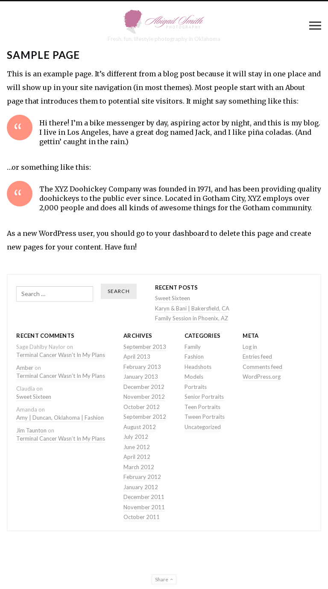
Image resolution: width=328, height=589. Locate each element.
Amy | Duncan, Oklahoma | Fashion (60, 417)
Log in (250, 346)
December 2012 (143, 386)
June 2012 (136, 447)
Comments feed (262, 366)
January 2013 (140, 376)
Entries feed (257, 356)
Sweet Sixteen (172, 298)
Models (193, 376)
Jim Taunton (31, 430)
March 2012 (138, 467)
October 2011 (141, 517)
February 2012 (142, 476)
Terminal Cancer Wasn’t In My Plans (60, 354)
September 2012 (144, 416)
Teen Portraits (202, 406)
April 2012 (136, 456)
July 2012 (135, 436)
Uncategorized (202, 427)
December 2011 (143, 496)
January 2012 (140, 487)
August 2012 (139, 427)
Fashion (194, 356)
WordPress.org (262, 376)
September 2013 (144, 346)
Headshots (197, 366)
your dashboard (182, 233)
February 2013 (142, 366)
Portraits (195, 386)
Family (192, 346)
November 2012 (144, 396)
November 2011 (144, 507)
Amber (24, 367)
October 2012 (141, 406)
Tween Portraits (204, 416)
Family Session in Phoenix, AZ (191, 318)
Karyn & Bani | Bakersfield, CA (192, 308)
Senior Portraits (204, 396)
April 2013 (136, 356)
